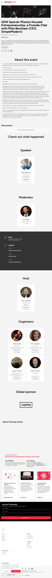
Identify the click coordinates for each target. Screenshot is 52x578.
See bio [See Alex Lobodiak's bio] (26, 307)
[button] (50, 1)
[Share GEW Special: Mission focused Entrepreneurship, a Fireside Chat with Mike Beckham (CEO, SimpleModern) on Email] (11, 51)
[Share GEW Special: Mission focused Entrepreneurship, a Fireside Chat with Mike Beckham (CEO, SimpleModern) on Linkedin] (8, 51)
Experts (3, 536)
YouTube (28, 545)
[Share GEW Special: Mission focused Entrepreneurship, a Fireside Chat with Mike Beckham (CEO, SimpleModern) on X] (5, 51)
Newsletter (29, 543)
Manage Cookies (11, 574)
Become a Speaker (30, 538)
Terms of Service (25, 570)
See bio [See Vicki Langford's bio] (35, 350)
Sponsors (3, 539)
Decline (6, 571)
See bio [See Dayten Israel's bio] (17, 350)
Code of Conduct (32, 570)
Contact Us (4, 553)
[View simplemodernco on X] (26, 170)
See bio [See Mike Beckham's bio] (26, 179)
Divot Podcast (29, 547)
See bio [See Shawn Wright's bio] (35, 377)
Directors (3, 540)
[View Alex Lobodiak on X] (26, 298)
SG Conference (30, 535)
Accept (16, 571)
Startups (3, 538)
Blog (28, 544)
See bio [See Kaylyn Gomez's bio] (17, 377)
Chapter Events (30, 536)
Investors (3, 535)
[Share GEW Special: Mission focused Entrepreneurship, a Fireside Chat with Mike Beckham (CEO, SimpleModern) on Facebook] (2, 51)
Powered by (26, 575)
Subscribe (25, 517)
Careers (3, 552)
